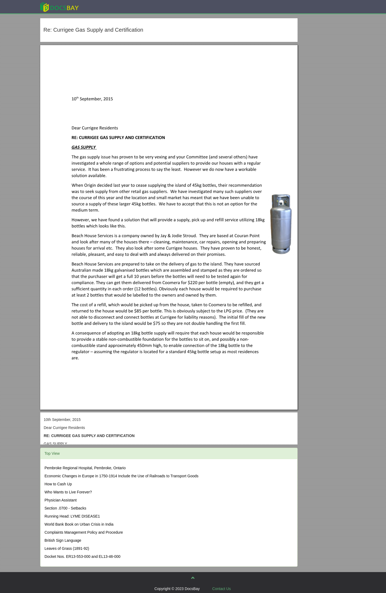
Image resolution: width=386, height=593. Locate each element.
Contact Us (221, 589)
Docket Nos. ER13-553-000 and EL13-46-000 (82, 556)
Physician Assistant (60, 500)
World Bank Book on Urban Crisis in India (78, 524)
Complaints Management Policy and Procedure (83, 532)
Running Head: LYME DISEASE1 (72, 516)
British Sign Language (62, 540)
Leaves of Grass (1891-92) (66, 548)
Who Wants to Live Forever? (68, 492)
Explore (99, 6)
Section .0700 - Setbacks (65, 508)
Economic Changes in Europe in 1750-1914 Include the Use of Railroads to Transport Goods (121, 476)
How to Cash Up (58, 484)
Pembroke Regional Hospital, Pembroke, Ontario (85, 468)
